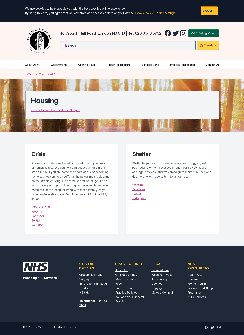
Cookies (156, 283)
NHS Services (196, 297)
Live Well (193, 279)
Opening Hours (87, 64)
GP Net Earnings (126, 274)
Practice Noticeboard (182, 64)
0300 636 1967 (41, 207)
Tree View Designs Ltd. (44, 327)
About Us (32, 64)
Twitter (36, 220)
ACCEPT (209, 10)
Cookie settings (165, 13)
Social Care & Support (201, 288)
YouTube (37, 225)
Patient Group (124, 288)
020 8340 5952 (148, 33)
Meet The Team (125, 279)
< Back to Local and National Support (55, 110)
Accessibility (159, 279)
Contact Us (212, 64)
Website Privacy (162, 274)
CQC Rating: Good (203, 33)
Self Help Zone (150, 64)
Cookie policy (144, 13)
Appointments (59, 64)
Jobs (118, 283)
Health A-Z (194, 274)
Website (36, 211)
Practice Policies (126, 292)
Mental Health (196, 283)
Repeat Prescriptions (119, 64)
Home (28, 74)
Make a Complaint (163, 292)
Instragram (139, 198)
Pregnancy (194, 292)
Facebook (38, 216)
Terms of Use (160, 270)
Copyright (157, 288)
